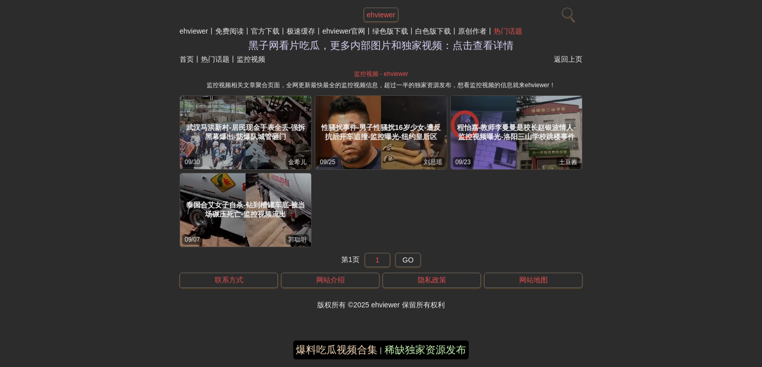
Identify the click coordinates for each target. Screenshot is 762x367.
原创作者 (472, 31)
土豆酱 (568, 162)
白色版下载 (433, 31)
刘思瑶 (433, 162)
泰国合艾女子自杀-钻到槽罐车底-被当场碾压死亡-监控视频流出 (245, 209)
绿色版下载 (390, 31)
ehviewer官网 (343, 31)
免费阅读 (229, 31)
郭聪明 (297, 239)
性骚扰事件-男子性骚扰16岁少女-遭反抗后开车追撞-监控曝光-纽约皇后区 (381, 132)
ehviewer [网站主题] (381, 15)
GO (408, 260)
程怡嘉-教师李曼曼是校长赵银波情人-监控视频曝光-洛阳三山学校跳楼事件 (516, 132)
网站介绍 (330, 280)
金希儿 (297, 162)
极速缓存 (301, 31)
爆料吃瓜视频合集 (336, 349)
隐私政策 (432, 280)
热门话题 (508, 31)
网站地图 (533, 280)
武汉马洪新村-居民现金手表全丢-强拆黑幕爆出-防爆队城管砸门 (245, 132)
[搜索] (567, 13)
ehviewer (194, 31)
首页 (187, 59)
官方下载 (265, 31)
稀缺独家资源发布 (425, 349)
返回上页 (568, 59)
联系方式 (229, 280)
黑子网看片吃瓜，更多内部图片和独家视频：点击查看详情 (381, 45)
